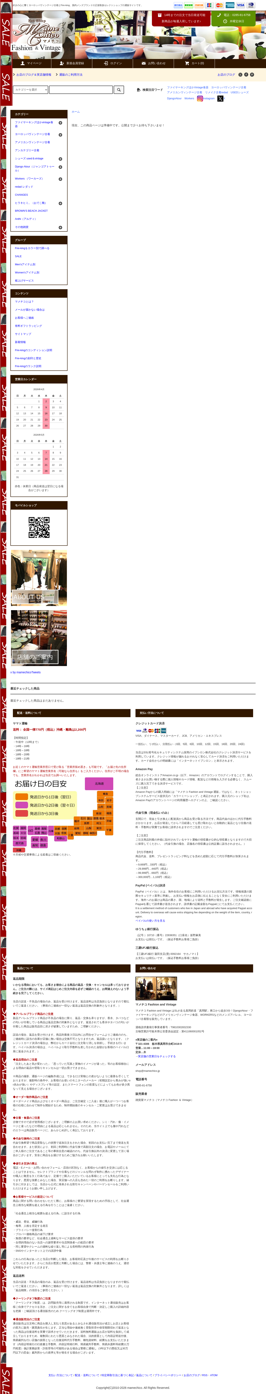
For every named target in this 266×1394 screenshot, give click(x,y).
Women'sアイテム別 (27, 272)
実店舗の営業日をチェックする (157, 1056)
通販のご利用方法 (68, 74)
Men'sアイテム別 (25, 264)
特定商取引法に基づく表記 (117, 1375)
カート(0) (194, 63)
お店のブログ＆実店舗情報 (31, 74)
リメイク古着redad (216, 92)
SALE (18, 256)
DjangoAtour (174, 98)
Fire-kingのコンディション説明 (33, 350)
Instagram (206, 98)
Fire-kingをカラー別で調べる (32, 248)
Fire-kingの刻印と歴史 (28, 358)
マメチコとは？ (24, 301)
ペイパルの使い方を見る (150, 920)
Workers (189, 98)
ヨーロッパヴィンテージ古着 (228, 87)
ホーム (76, 111)
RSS (204, 1375)
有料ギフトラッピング (28, 326)
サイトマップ (23, 334)
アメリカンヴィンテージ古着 (184, 92)
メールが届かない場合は (30, 309)
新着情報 (20, 342)
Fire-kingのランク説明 (28, 366)
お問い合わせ (153, 63)
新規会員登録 (71, 63)
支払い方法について (60, 1375)
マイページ (31, 63)
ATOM (213, 1375)
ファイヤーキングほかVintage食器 (187, 87)
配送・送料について (87, 1375)
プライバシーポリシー (167, 1375)
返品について (144, 1375)
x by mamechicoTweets (25, 672)
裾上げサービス (24, 280)
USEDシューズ (240, 92)
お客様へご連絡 (24, 317)
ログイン (112, 63)
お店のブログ (226, 74)
